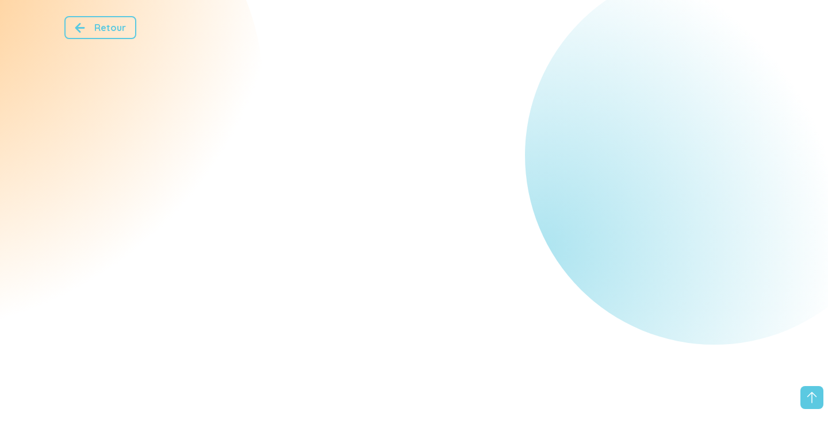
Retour (98, 28)
